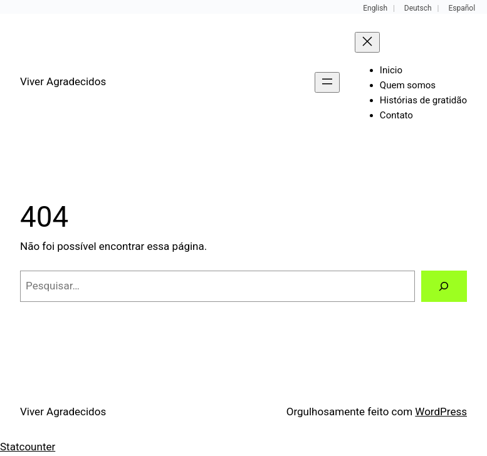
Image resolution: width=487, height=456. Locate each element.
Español (461, 8)
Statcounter (27, 446)
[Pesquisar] (444, 287)
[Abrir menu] (327, 82)
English (375, 8)
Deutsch (418, 8)
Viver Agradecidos (63, 81)
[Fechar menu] (367, 42)
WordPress (441, 411)
